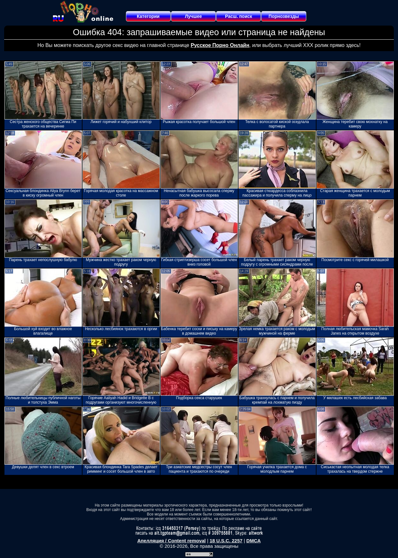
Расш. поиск (238, 16)
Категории (148, 16)
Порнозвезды (284, 16)
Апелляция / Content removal (171, 540)
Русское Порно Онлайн (220, 45)
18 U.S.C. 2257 (226, 540)
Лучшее (193, 16)
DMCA (253, 540)
